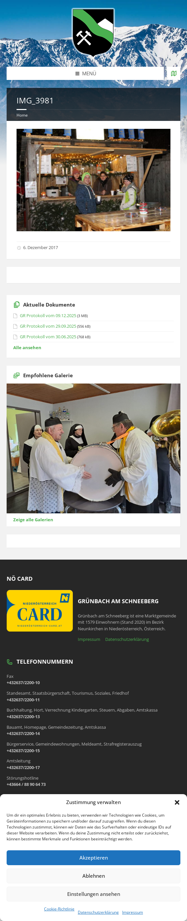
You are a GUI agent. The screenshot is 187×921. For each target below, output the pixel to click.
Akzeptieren (93, 857)
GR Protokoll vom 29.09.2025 (48, 326)
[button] (177, 802)
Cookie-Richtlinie (59, 909)
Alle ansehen (27, 347)
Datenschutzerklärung (98, 912)
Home (22, 115)
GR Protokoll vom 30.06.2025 (48, 337)
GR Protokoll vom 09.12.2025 (48, 315)
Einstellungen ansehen (93, 894)
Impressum (132, 912)
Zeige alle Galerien (33, 520)
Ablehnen (93, 875)
